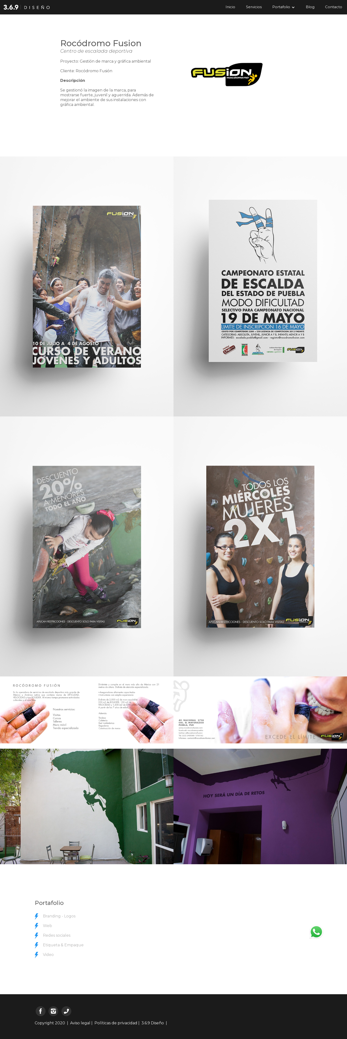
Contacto (333, 7)
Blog (310, 7)
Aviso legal (80, 1023)
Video (48, 954)
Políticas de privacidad (115, 1023)
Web (47, 925)
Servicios (254, 7)
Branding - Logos (59, 916)
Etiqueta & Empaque (63, 945)
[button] (283, 7)
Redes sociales (56, 935)
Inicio (230, 7)
